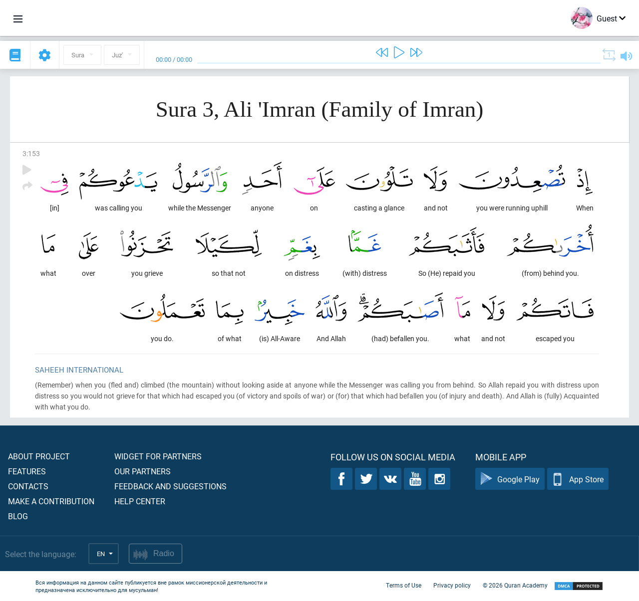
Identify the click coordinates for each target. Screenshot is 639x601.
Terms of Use (403, 585)
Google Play (510, 479)
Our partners (142, 471)
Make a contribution (51, 501)
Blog (18, 516)
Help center (139, 501)
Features (27, 471)
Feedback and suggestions (170, 486)
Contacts (28, 486)
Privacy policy (452, 585)
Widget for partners (158, 456)
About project (39, 456)
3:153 (31, 153)
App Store (578, 479)
